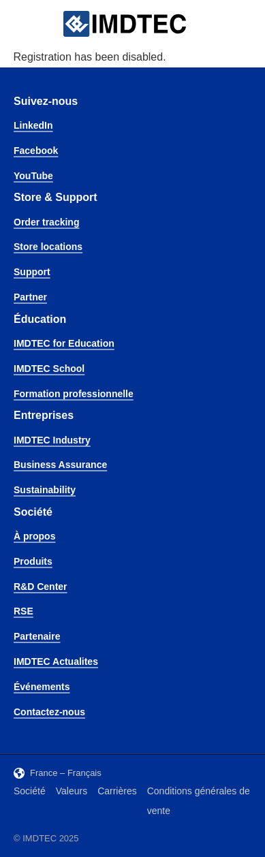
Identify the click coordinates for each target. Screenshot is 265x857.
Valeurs (71, 790)
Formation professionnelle (74, 393)
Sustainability (45, 489)
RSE (23, 611)
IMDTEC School (49, 368)
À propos (34, 536)
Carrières (117, 790)
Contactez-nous (49, 711)
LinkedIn (33, 125)
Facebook (36, 150)
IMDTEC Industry (52, 440)
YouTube (33, 175)
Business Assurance (60, 464)
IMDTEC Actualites (56, 661)
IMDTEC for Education (64, 343)
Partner (30, 297)
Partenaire (37, 636)
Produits (33, 561)
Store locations (48, 246)
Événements (41, 686)
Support (32, 271)
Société (30, 790)
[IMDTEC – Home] (124, 24)
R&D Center (40, 586)
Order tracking (46, 222)
